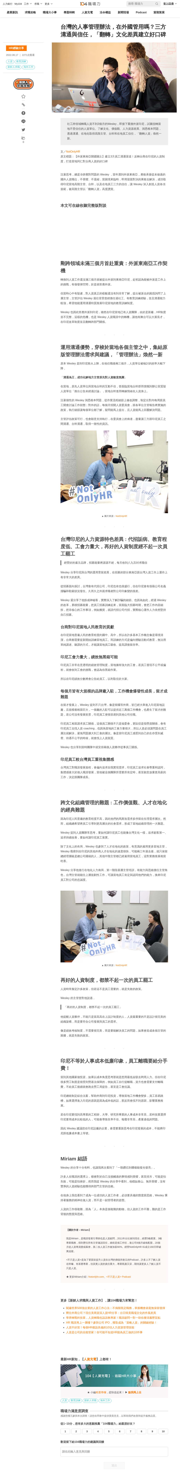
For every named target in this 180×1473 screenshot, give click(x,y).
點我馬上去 (134, 1392)
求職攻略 (30, 12)
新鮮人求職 (14, 67)
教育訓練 (21, 61)
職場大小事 (50, 12)
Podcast (141, 12)
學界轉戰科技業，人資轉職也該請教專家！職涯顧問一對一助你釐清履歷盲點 (113, 1317)
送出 (114, 1465)
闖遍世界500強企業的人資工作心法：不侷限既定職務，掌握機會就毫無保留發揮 (115, 1308)
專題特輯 (69, 12)
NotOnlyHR (73, 151)
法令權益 (105, 12)
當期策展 (159, 12)
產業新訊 (12, 12)
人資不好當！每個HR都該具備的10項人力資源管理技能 (100, 1327)
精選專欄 (101, 1392)
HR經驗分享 (16, 48)
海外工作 (28, 67)
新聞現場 (123, 12)
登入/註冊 (168, 3)
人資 (10, 61)
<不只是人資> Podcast (118, 1276)
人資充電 (87, 12)
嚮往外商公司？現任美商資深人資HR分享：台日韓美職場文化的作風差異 (111, 1312)
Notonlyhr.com (96, 1276)
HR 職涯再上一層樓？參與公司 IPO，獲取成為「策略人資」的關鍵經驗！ (111, 1322)
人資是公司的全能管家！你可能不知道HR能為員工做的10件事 (104, 1332)
